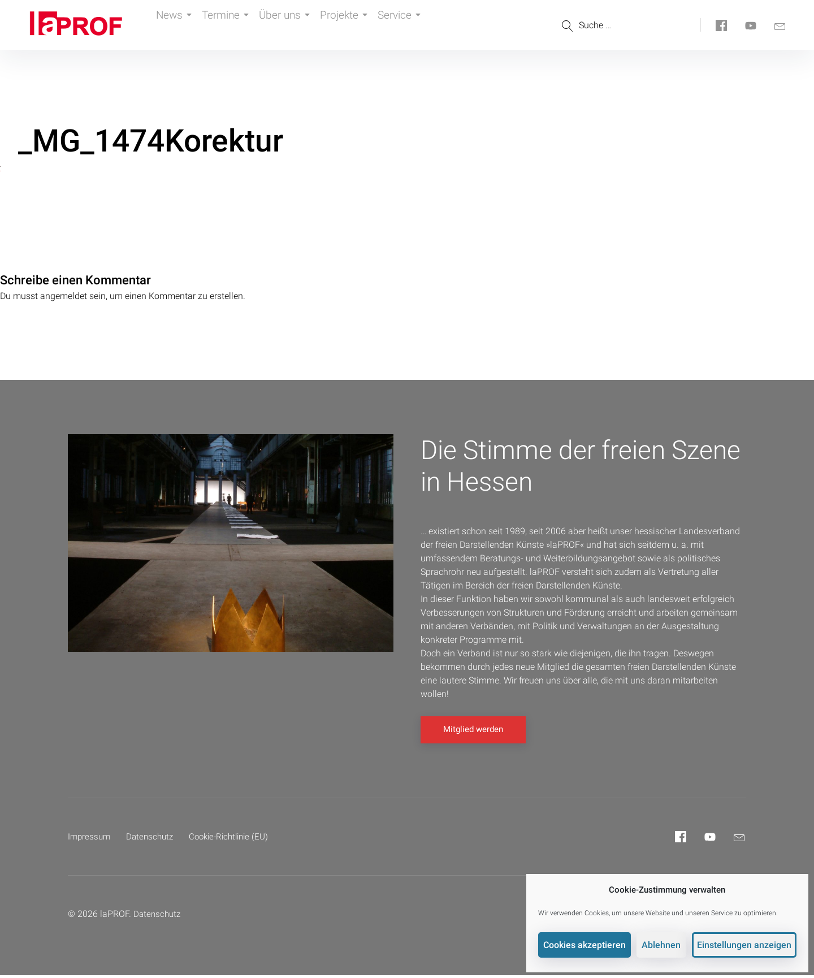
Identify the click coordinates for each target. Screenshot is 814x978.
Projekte (363, 25)
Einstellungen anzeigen (746, 942)
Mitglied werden (473, 732)
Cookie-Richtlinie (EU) (237, 839)
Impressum (90, 839)
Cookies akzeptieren (592, 942)
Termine (235, 25)
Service (425, 25)
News (176, 25)
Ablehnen (667, 942)
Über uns (299, 25)
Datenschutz (153, 839)
